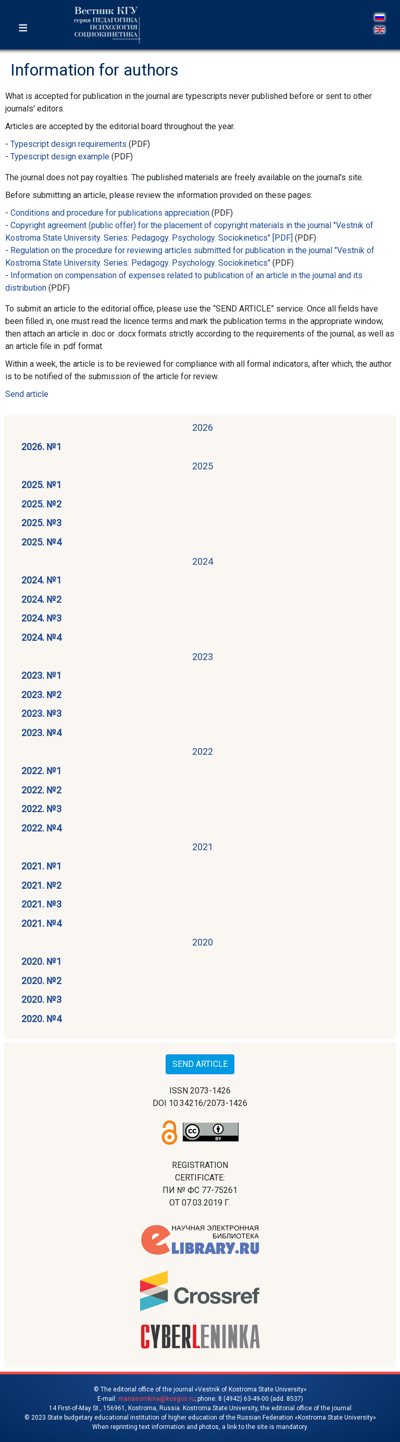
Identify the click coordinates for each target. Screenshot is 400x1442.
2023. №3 (41, 713)
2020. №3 (41, 999)
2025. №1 (41, 484)
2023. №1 (41, 675)
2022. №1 (41, 770)
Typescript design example (59, 156)
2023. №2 (41, 694)
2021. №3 (41, 904)
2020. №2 (41, 980)
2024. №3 (41, 618)
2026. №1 (41, 446)
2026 (202, 427)
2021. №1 (41, 866)
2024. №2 (41, 599)
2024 (202, 561)
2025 (202, 466)
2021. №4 (41, 923)
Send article (26, 394)
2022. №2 (41, 790)
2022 (202, 751)
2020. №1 (41, 961)
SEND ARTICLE (200, 1064)
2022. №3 (41, 808)
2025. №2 (41, 504)
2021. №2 (41, 885)
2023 (202, 656)
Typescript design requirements (68, 144)
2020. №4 (41, 1018)
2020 (202, 942)
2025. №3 (41, 522)
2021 (202, 846)
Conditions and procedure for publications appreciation (109, 213)
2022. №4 (41, 828)
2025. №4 (41, 542)
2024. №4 (41, 637)
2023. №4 (41, 732)
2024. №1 (41, 580)
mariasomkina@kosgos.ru (156, 1398)
